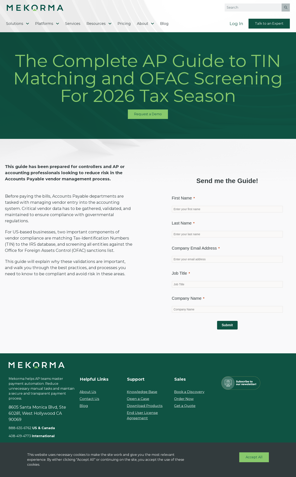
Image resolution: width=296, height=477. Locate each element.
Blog (84, 408)
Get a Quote (185, 408)
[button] (42, 8)
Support (136, 381)
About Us (88, 394)
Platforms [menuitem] (44, 25)
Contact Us (90, 401)
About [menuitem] (142, 25)
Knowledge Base (142, 394)
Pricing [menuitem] (124, 25)
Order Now (184, 401)
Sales (180, 381)
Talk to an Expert (269, 25)
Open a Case (138, 401)
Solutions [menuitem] (14, 25)
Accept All (254, 457)
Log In (236, 25)
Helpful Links (94, 381)
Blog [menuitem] (164, 25)
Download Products (145, 408)
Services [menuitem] (72, 25)
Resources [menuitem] (96, 25)
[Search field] (253, 8)
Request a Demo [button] (148, 116)
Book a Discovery (190, 394)
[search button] (286, 8)
